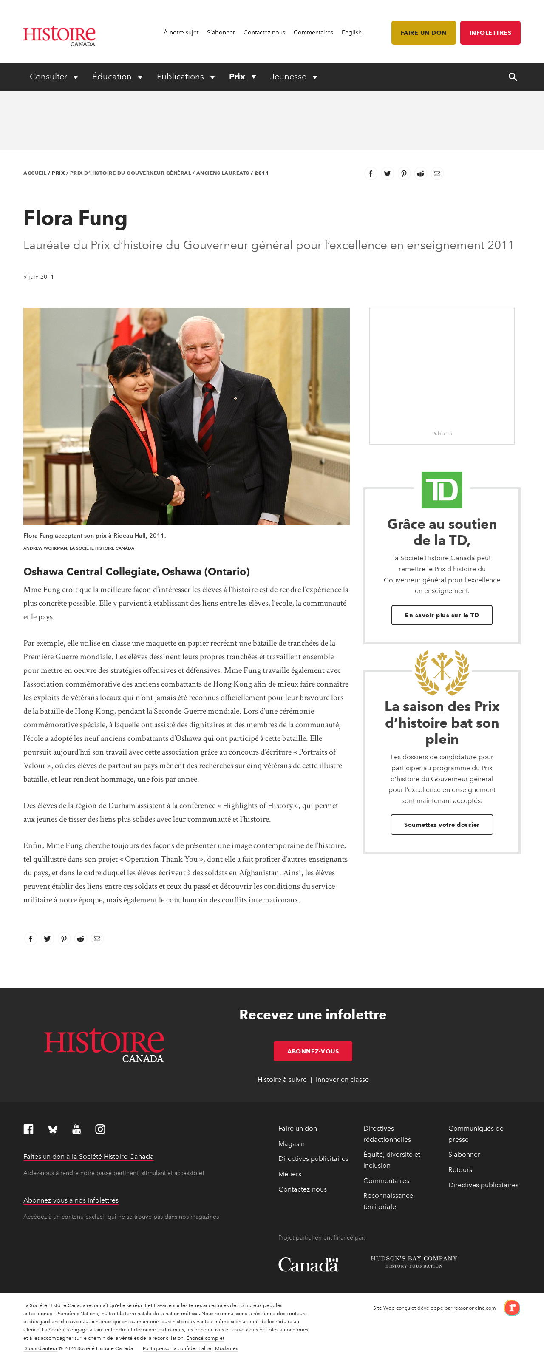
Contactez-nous (264, 32)
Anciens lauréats (222, 173)
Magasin (291, 1144)
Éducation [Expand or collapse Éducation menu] (113, 76)
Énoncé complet (205, 1338)
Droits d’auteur (40, 1348)
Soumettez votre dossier (442, 824)
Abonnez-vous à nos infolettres (71, 1200)
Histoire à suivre (282, 1079)
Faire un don (424, 32)
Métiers (289, 1174)
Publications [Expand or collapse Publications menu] (181, 76)
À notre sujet (181, 32)
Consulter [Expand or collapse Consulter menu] (49, 76)
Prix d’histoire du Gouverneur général (130, 173)
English (352, 32)
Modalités (226, 1348)
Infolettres (491, 32)
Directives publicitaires (313, 1159)
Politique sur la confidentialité (177, 1348)
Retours (460, 1170)
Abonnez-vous (319, 1051)
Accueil (35, 173)
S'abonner (221, 32)
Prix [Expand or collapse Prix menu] (238, 76)
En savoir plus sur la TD (442, 615)
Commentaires (313, 32)
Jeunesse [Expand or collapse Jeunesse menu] (289, 76)
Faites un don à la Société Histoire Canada (88, 1156)
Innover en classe (342, 1079)
